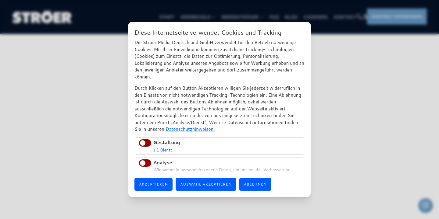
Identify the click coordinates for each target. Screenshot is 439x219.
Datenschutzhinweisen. (190, 129)
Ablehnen (255, 184)
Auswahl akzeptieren (206, 184)
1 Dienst (162, 150)
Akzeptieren (153, 184)
